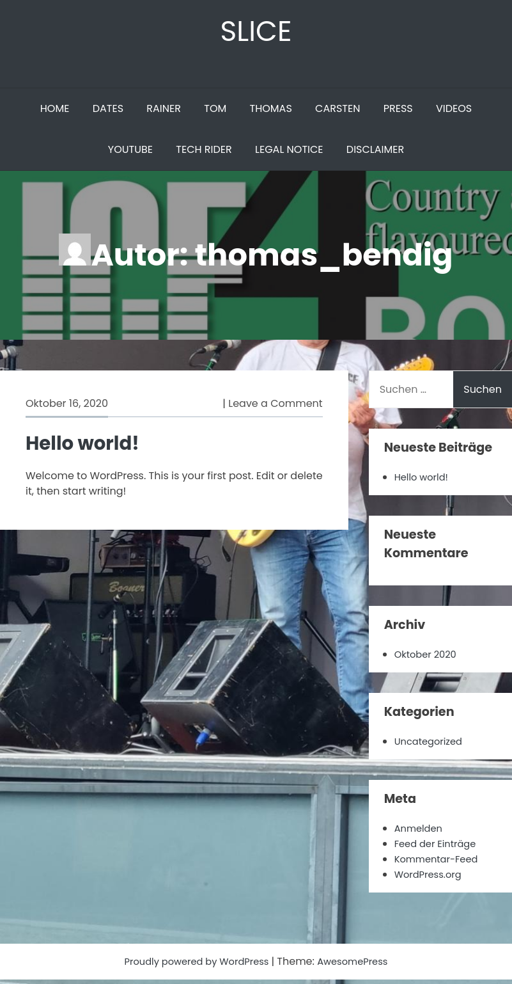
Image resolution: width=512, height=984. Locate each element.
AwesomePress (359, 965)
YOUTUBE (130, 154)
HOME (55, 113)
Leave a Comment (275, 408)
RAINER (163, 113)
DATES (108, 113)
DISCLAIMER (375, 154)
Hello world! (88, 446)
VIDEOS (454, 113)
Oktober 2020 (428, 658)
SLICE (256, 33)
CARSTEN (337, 113)
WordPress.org (431, 878)
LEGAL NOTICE (289, 154)
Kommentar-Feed (440, 863)
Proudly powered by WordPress (194, 965)
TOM (215, 113)
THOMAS (271, 113)
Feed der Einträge (439, 848)
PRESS (398, 113)
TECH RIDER (203, 154)
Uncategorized (431, 745)
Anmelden (420, 832)
